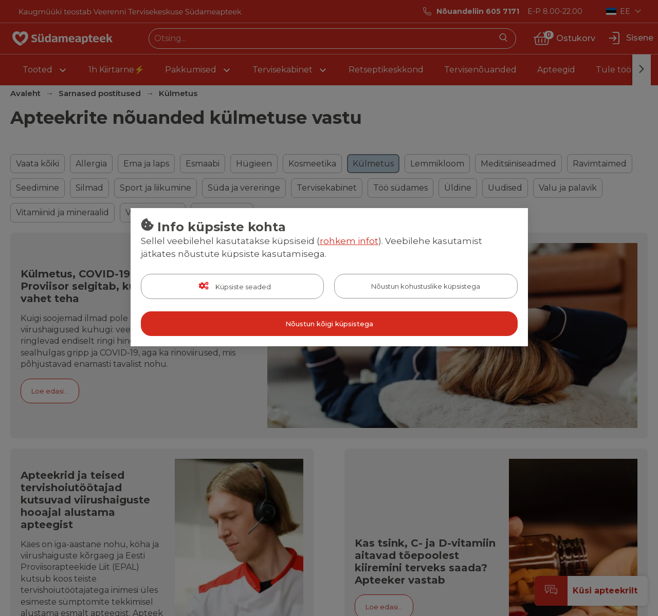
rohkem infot (349, 241)
